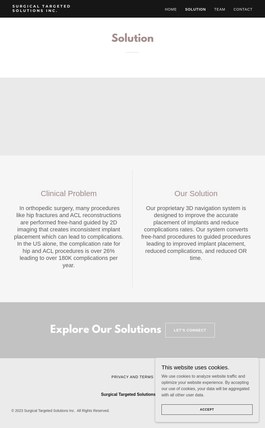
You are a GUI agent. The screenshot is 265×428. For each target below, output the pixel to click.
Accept (207, 416)
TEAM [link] (219, 9)
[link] (54, 10)
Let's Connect (190, 330)
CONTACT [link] (243, 9)
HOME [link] (171, 9)
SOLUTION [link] (195, 9)
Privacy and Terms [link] (132, 377)
